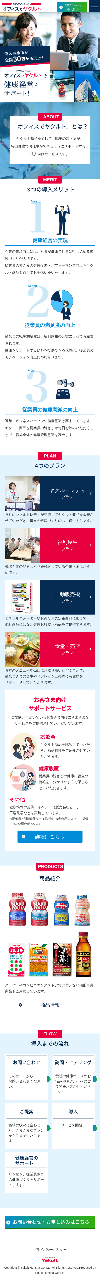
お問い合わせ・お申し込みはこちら (51, 1223)
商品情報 (50, 1005)
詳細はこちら (50, 837)
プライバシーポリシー (50, 1251)
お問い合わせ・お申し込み (74, 7)
